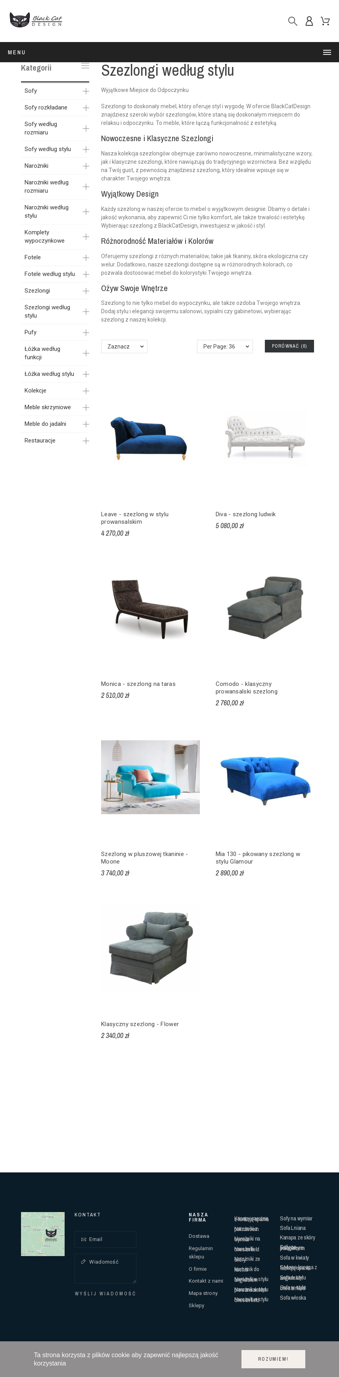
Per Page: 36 (219, 346)
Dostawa (199, 1236)
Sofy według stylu (48, 149)
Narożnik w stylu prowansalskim (251, 1289)
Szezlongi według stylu (47, 311)
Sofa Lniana (293, 1228)
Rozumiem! (273, 1359)
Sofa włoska (293, 1297)
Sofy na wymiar (296, 1218)
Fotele (33, 257)
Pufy (30, 332)
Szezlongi (37, 290)
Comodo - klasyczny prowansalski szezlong (247, 687)
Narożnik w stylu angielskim (251, 1279)
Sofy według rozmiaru (41, 128)
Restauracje (40, 440)
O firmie (198, 1269)
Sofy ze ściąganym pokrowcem (292, 1247)
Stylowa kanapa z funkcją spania (298, 1267)
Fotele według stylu (50, 274)
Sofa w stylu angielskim (293, 1277)
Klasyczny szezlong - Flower (140, 1024)
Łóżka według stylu (49, 373)
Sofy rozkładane (46, 107)
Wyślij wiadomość (105, 1294)
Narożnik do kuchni (246, 1269)
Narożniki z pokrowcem (246, 1228)
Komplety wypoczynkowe (45, 236)
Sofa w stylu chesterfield (293, 1287)
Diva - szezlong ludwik (246, 514)
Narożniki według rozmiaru (47, 186)
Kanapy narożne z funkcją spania (251, 1218)
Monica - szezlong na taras (138, 684)
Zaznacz (118, 346)
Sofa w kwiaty (294, 1257)
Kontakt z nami (206, 1281)
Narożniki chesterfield (246, 1249)
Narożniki (36, 165)
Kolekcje (35, 390)
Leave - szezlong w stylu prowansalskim (135, 518)
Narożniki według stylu (47, 211)
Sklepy (197, 1305)
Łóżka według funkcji (42, 353)
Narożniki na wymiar (247, 1238)
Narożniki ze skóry (247, 1259)
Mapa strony (203, 1293)
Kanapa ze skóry (297, 1237)
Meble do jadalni (45, 423)
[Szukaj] (292, 21)
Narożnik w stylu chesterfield (251, 1299)
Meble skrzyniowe (48, 407)
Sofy (31, 90)
